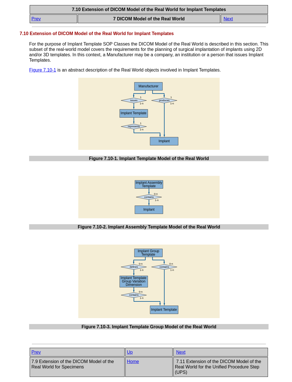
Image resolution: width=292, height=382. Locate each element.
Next (228, 18)
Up (130, 352)
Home (133, 361)
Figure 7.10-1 (42, 70)
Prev (36, 18)
